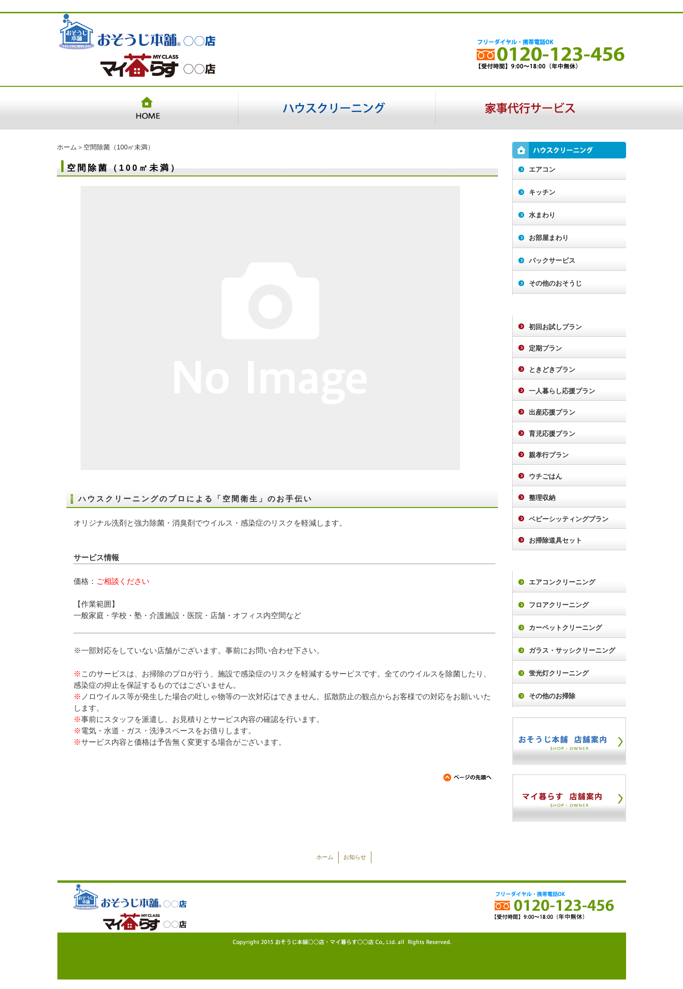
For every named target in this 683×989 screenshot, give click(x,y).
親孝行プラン (549, 455)
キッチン (542, 192)
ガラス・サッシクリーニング (572, 650)
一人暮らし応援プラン (562, 391)
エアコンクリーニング (562, 582)
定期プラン (545, 348)
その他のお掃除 (552, 696)
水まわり (542, 215)
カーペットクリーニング (565, 627)
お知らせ (354, 857)
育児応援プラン (552, 433)
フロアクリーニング (559, 605)
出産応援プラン (552, 412)
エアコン (542, 169)
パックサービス (552, 260)
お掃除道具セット (555, 540)
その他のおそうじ (555, 283)
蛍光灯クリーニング (559, 673)
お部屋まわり (549, 237)
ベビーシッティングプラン (569, 519)
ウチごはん (545, 476)
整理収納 (542, 497)
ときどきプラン (552, 369)
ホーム (67, 147)
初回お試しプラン (555, 327)
